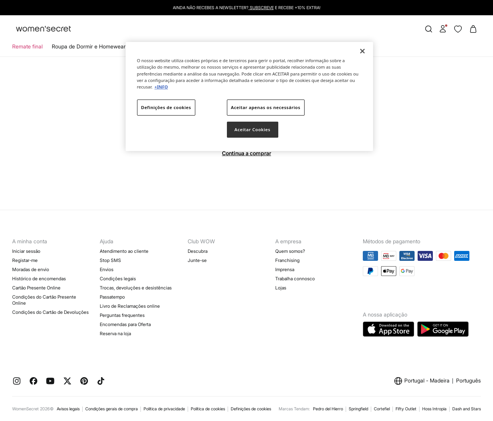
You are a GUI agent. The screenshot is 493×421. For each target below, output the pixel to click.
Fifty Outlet (406, 408)
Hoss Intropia (434, 408)
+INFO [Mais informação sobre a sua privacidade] (161, 87)
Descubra (197, 251)
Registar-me (25, 260)
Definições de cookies (251, 408)
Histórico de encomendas (39, 278)
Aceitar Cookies (252, 129)
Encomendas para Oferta (125, 324)
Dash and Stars (466, 408)
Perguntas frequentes (122, 315)
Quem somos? (290, 251)
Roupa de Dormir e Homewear (89, 46)
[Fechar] (362, 51)
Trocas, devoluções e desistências (136, 288)
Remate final (27, 46)
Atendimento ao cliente (124, 251)
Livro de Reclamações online (130, 306)
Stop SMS (110, 260)
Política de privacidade (164, 408)
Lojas (280, 288)
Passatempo (112, 297)
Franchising (287, 260)
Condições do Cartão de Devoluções (50, 312)
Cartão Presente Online (36, 288)
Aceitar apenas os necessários (265, 107)
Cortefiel (382, 408)
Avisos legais (68, 408)
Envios (106, 269)
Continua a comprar (246, 153)
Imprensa (284, 269)
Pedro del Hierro (328, 408)
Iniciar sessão (26, 251)
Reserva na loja (115, 333)
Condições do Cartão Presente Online (44, 300)
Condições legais (118, 278)
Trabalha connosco (295, 278)
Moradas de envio (30, 269)
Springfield (358, 408)
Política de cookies (208, 408)
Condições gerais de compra (111, 408)
